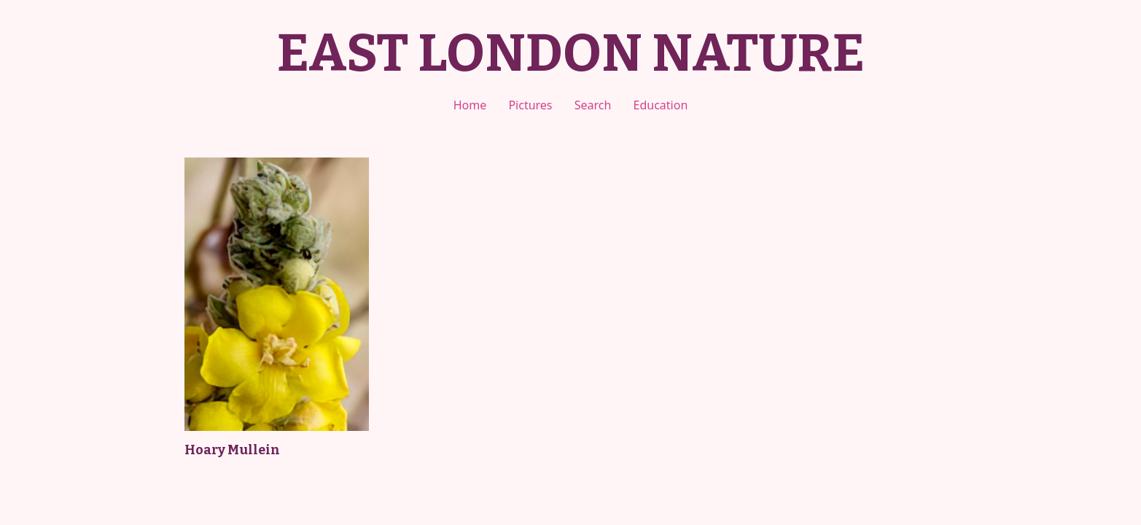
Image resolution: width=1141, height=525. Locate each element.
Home (470, 105)
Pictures (530, 105)
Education (661, 105)
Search (593, 105)
